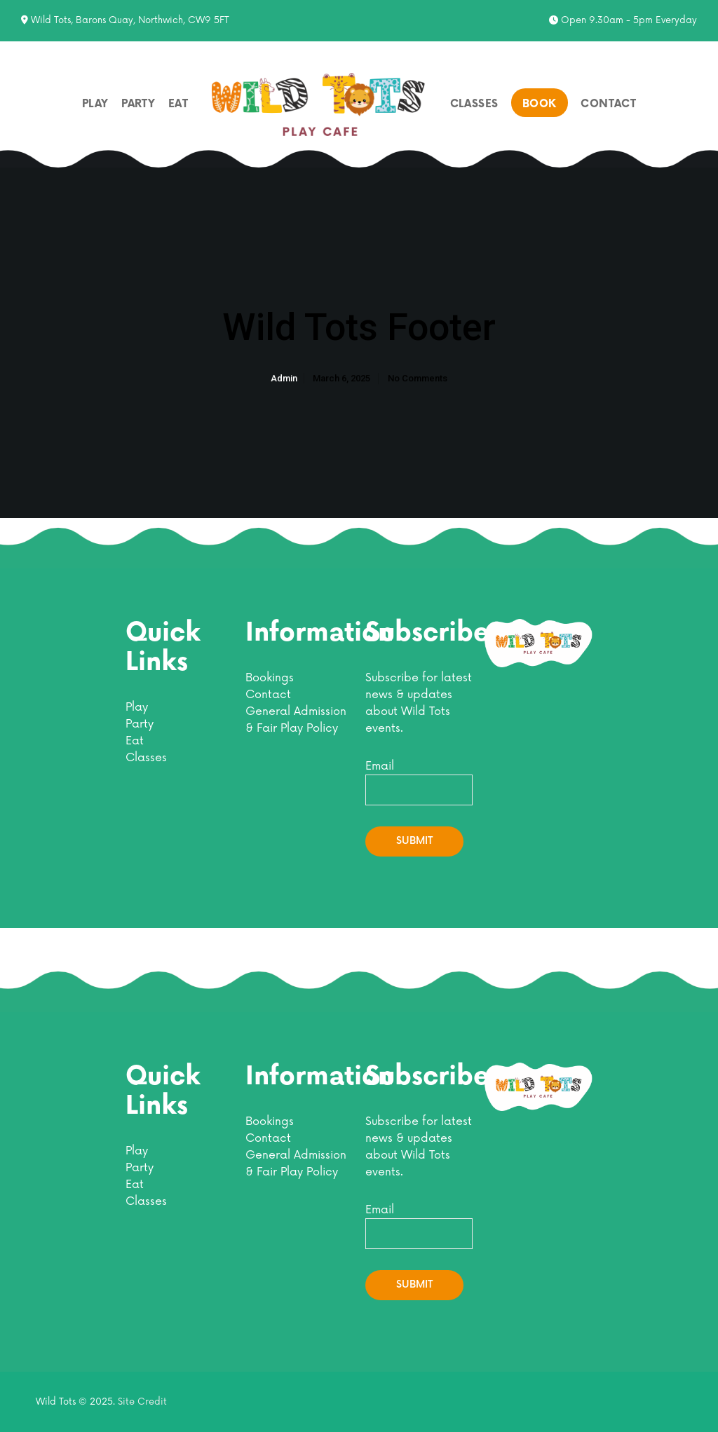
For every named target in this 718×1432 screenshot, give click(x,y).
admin (284, 395)
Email (419, 782)
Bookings (269, 678)
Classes (146, 758)
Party (140, 724)
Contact (268, 695)
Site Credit (142, 1401)
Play (137, 707)
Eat (135, 741)
